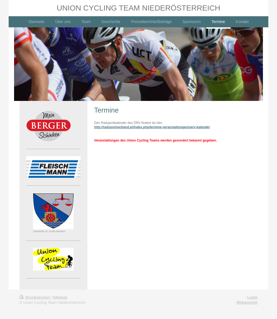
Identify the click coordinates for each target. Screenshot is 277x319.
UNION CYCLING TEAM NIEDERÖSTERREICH (138, 8)
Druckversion (35, 297)
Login (252, 297)
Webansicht (247, 302)
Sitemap (60, 297)
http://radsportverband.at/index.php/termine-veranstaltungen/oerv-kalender (152, 127)
